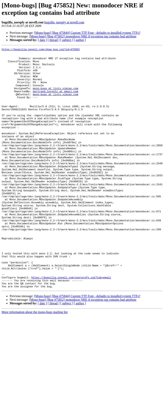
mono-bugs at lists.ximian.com (55, 96)
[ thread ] (53, 40)
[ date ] (42, 40)
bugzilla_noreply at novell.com (64, 22)
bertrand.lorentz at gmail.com (55, 100)
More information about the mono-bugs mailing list (35, 360)
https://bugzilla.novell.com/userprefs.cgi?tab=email (71, 323)
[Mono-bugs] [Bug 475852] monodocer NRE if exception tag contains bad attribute (82, 36)
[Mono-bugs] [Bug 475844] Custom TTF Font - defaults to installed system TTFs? (87, 32)
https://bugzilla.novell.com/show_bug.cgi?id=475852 (41, 50)
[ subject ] (66, 40)
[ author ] (80, 40)
